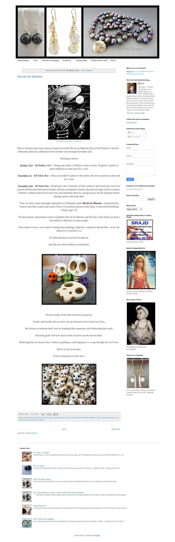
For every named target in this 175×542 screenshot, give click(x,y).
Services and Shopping (50, 60)
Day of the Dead (70, 417)
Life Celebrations (102, 417)
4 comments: (34, 414)
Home (64, 429)
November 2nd (23, 420)
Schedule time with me (134, 189)
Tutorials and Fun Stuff (99, 60)
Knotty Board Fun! (39, 506)
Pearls (113, 60)
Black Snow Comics (66, 141)
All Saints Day (38, 417)
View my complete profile (135, 113)
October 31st (33, 420)
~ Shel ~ (35, 60)
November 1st (113, 417)
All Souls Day (48, 417)
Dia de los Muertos (29, 76)
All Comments (134, 137)
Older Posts (115, 429)
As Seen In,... (67, 60)
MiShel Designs (23, 60)
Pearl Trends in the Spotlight (43, 519)
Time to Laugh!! (38, 466)
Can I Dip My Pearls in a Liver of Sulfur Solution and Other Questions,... (59, 493)
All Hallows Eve (29, 417)
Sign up (129, 72)
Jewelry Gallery (81, 60)
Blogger (97, 535)
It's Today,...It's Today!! (41, 453)
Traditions (41, 420)
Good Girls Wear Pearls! (42, 479)
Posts (131, 133)
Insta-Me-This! (131, 123)
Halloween (93, 417)
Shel (142, 83)
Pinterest (79, 141)
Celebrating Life (59, 417)
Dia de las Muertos (82, 417)
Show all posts (87, 70)
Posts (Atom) (32, 433)
